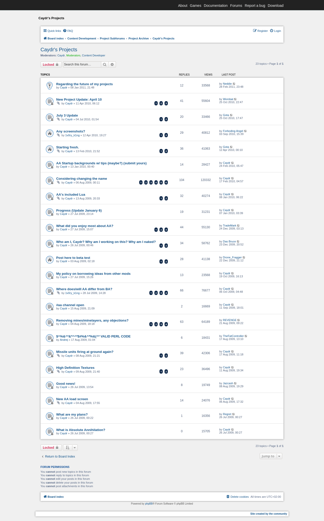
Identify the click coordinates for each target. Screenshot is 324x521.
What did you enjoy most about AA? (84, 226)
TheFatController (233, 335)
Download (276, 6)
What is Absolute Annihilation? (80, 430)
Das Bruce (229, 241)
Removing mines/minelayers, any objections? (92, 320)
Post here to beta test (73, 258)
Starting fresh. (67, 147)
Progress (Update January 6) (79, 210)
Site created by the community (268, 513)
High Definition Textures (75, 368)
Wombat (228, 99)
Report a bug (255, 6)
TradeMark (229, 225)
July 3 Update (67, 115)
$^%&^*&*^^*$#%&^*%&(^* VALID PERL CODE (93, 336)
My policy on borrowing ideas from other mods (93, 274)
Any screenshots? (70, 131)
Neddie (227, 83)
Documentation (216, 6)
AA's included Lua (70, 194)
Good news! (65, 384)
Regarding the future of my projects (84, 84)
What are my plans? (72, 414)
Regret (227, 414)
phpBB (149, 503)
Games (195, 6)
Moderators (73, 55)
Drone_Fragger (232, 257)
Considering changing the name (81, 178)
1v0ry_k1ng (72, 135)
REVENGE (230, 320)
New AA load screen (72, 399)
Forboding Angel (233, 130)
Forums (236, 6)
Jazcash (228, 383)
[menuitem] (68, 31)
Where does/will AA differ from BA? (84, 289)
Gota (226, 115)
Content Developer (93, 55)
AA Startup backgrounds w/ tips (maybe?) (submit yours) (101, 163)
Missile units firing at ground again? (84, 352)
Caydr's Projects (58, 49)
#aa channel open (70, 305)
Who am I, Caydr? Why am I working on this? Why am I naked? (106, 242)
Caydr (61, 55)
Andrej (64, 339)
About (182, 6)
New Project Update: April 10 (79, 99)
